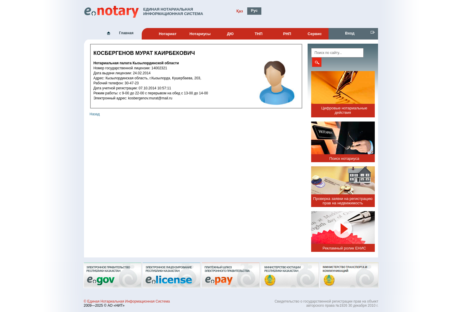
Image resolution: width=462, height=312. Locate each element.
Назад (95, 114)
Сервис (315, 34)
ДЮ (230, 34)
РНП (287, 34)
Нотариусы (200, 34)
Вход (349, 33)
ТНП (259, 34)
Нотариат (167, 34)
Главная (126, 33)
